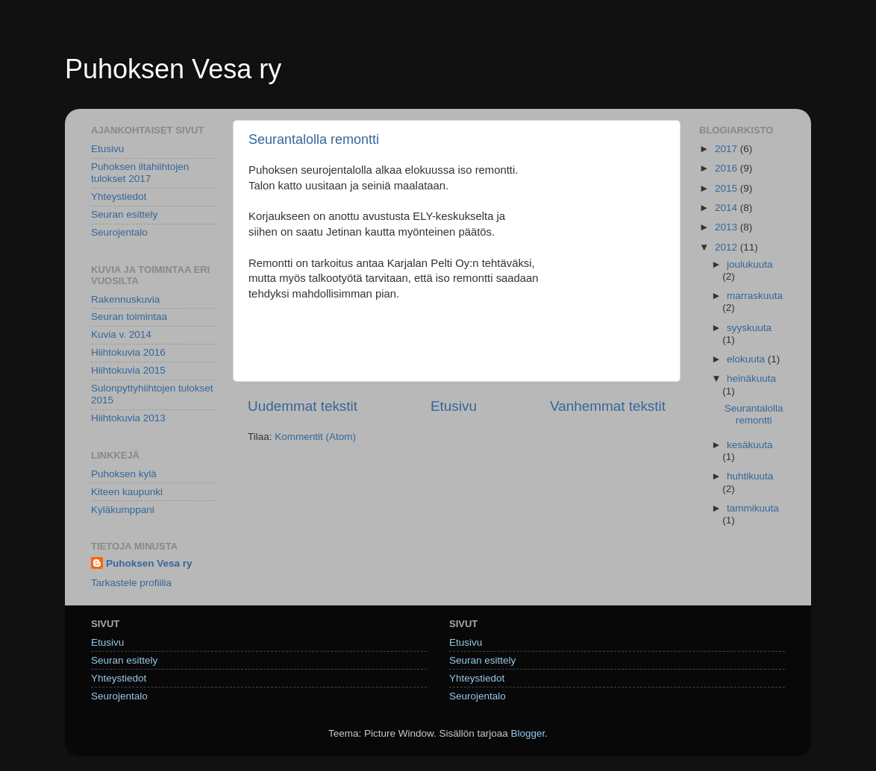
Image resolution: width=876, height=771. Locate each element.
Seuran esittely (124, 214)
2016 (727, 168)
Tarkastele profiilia (131, 582)
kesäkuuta (750, 444)
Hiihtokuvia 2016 (128, 352)
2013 (727, 227)
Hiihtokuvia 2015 (128, 370)
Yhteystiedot (118, 196)
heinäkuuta (751, 378)
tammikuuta (753, 508)
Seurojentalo (119, 232)
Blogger (528, 733)
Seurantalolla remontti (313, 139)
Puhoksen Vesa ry (173, 69)
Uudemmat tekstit (302, 406)
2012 (727, 247)
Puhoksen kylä (124, 473)
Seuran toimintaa (129, 316)
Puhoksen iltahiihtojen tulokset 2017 (140, 172)
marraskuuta (755, 295)
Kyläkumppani (122, 509)
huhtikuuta (750, 476)
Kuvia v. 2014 (121, 334)
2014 (727, 207)
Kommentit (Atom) (315, 436)
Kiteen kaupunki (127, 491)
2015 (727, 188)
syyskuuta (749, 327)
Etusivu (454, 406)
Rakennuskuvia (125, 299)
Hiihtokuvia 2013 (128, 418)
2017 (727, 148)
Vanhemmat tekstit (608, 406)
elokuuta (747, 359)
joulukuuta (750, 264)
